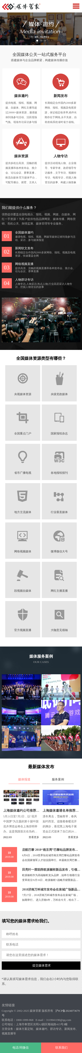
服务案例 (58, 779)
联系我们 (61, 1047)
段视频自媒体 (22, 590)
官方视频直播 (22, 630)
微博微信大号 (59, 551)
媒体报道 (24, 779)
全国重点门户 (22, 433)
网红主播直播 (59, 590)
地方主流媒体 (22, 512)
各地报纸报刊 (59, 472)
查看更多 (34, 837)
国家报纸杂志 (59, 433)
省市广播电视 (22, 472)
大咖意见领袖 (59, 630)
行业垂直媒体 (59, 512)
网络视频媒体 (22, 551)
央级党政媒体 (59, 394)
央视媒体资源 (22, 394)
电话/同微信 (20, 1047)
